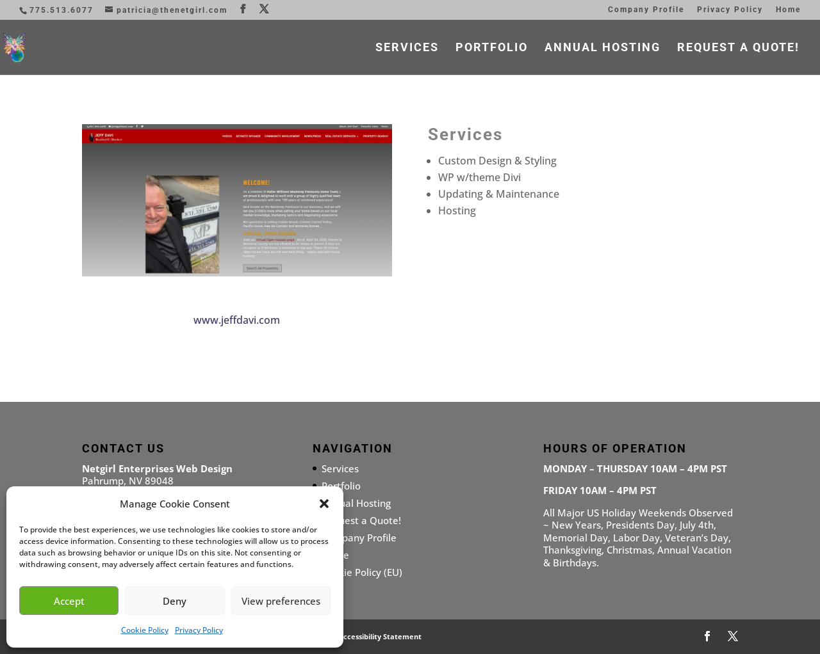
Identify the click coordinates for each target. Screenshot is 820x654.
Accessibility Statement (380, 636)
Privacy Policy (199, 630)
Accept (69, 600)
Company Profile (646, 10)
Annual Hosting (602, 48)
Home (788, 10)
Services (407, 48)
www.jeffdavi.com (236, 320)
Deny (174, 600)
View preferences (281, 600)
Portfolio (491, 48)
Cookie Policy (144, 630)
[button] (324, 503)
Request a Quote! (738, 48)
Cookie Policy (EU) (362, 572)
